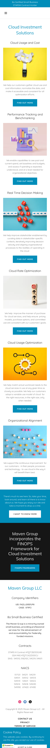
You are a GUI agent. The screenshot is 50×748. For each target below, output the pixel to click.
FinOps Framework (25, 568)
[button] (8, 13)
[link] (19, 701)
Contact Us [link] (25, 718)
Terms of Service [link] (25, 726)
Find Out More (25, 103)
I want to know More (25, 514)
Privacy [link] (25, 722)
